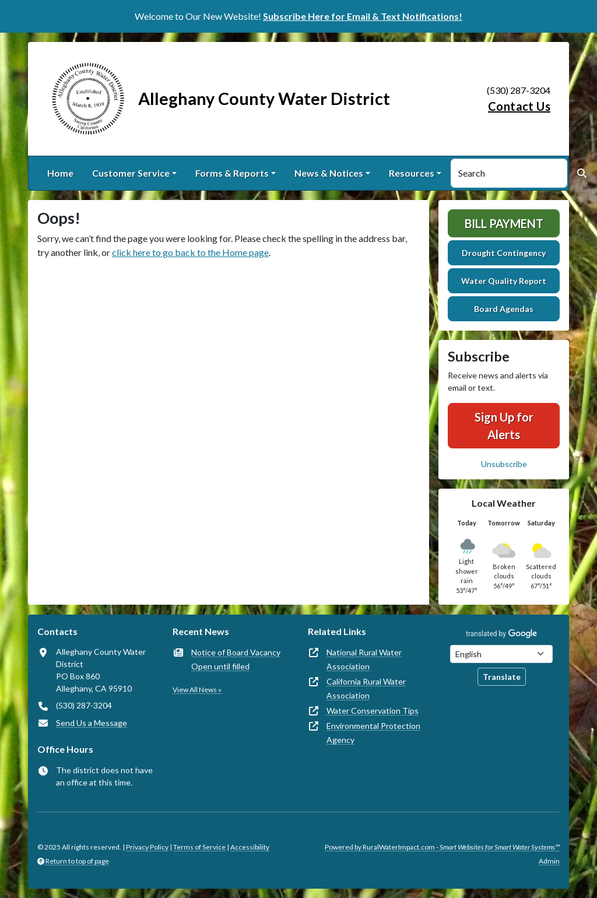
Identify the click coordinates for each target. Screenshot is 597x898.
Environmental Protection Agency (373, 733)
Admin (549, 861)
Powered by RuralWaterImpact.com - (442, 847)
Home (60, 172)
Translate (502, 677)
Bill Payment (504, 223)
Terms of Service (199, 847)
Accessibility (249, 847)
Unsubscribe (504, 464)
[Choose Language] (501, 654)
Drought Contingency (504, 253)
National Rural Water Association (364, 659)
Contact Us (519, 106)
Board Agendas (503, 309)
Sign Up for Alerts (504, 425)
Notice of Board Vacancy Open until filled (235, 659)
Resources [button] (411, 172)
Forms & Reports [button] (232, 172)
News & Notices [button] (328, 172)
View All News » (197, 689)
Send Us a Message (91, 723)
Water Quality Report (503, 281)
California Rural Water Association (366, 688)
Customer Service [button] (131, 172)
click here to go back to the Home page (190, 252)
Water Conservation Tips (372, 710)
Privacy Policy (147, 847)
